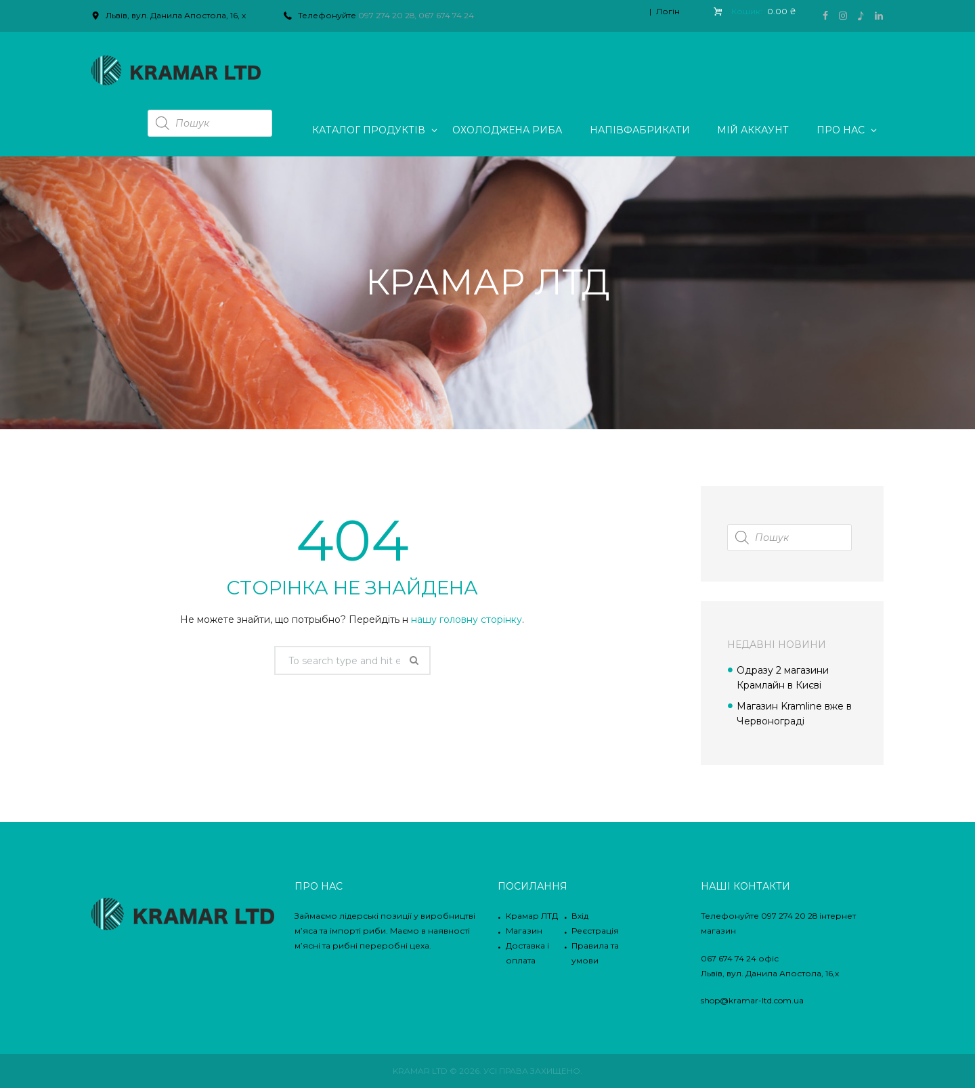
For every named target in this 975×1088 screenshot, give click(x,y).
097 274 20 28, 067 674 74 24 (416, 15)
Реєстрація (595, 931)
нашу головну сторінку (466, 619)
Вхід (579, 916)
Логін (668, 11)
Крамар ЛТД (532, 916)
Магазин (524, 931)
